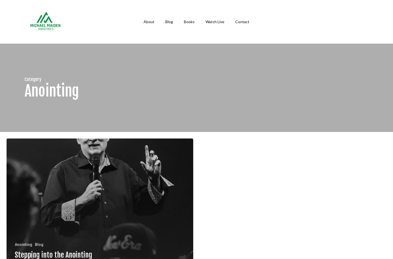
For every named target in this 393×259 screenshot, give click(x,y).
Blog (39, 244)
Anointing (23, 244)
